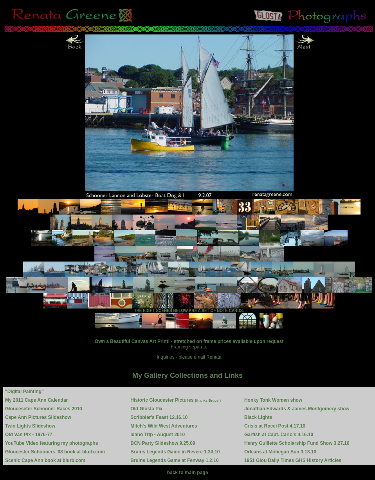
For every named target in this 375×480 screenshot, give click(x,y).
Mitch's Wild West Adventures (163, 426)
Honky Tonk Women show (273, 400)
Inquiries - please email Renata (189, 357)
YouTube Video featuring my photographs (51, 443)
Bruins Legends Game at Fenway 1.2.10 (174, 460)
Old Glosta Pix (146, 408)
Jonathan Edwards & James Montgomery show (297, 408)
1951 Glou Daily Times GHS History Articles (292, 460)
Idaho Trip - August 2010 (157, 434)
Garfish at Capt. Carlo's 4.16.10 (278, 434)
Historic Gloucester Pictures (175, 400)
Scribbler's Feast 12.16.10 (159, 417)
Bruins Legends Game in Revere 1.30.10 (175, 452)
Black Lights (258, 417)
